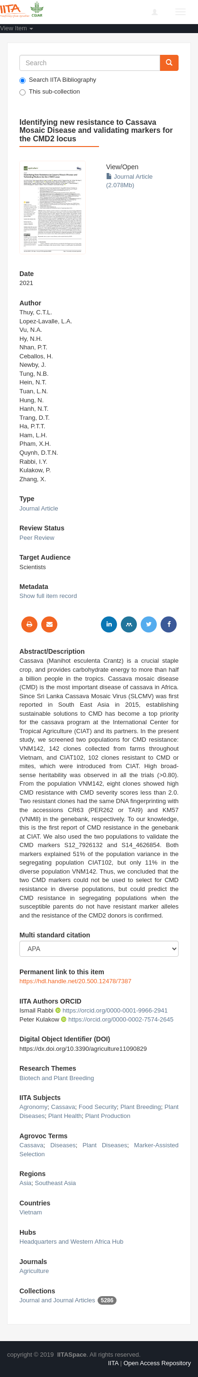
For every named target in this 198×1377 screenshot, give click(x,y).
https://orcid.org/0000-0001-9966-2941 (111, 1010)
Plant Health (65, 1115)
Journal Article (38, 508)
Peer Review (36, 537)
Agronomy (33, 1106)
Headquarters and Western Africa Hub (71, 1241)
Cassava (63, 1106)
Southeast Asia (55, 1182)
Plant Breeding (140, 1106)
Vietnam (30, 1212)
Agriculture (34, 1270)
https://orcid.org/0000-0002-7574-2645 (117, 1019)
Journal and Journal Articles (57, 1300)
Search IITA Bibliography (57, 80)
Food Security (98, 1106)
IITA (113, 1363)
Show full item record (48, 595)
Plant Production (107, 1115)
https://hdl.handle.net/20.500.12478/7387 (75, 981)
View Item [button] (16, 28)
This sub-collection (49, 91)
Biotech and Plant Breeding (56, 1078)
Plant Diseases (104, 1145)
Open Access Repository (157, 1363)
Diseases (62, 1145)
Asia (25, 1182)
